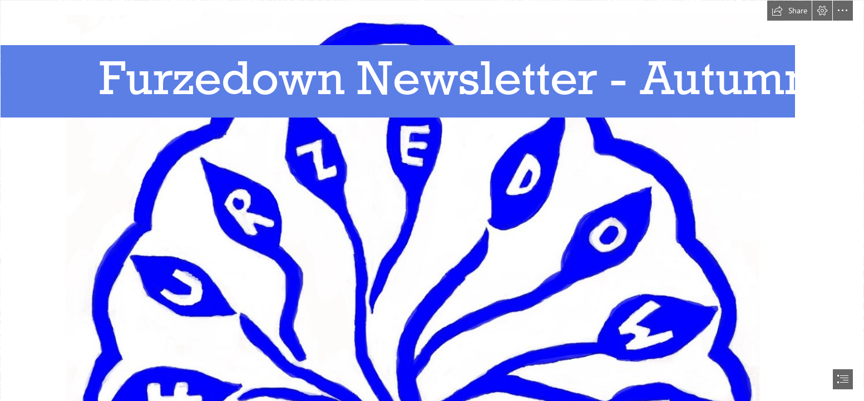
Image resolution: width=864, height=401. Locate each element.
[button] (789, 11)
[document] (432, 200)
